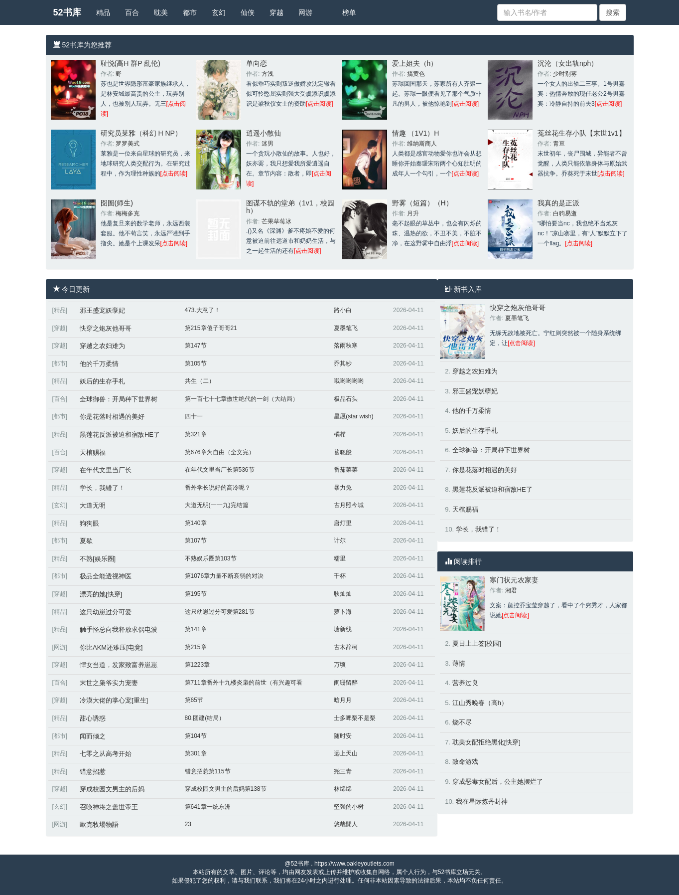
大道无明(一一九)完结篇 (217, 505)
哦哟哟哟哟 (349, 380)
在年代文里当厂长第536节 (220, 469)
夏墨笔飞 (346, 328)
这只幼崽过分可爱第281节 (220, 611)
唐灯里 (343, 523)
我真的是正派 (558, 203)
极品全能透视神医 (106, 576)
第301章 (196, 753)
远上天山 (346, 753)
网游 (305, 12)
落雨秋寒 (346, 345)
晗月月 (343, 700)
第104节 (196, 735)
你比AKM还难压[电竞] (111, 647)
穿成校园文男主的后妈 (112, 789)
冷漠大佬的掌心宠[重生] (114, 700)
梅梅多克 (127, 213)
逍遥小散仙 (263, 133)
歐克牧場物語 (99, 824)
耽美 (161, 12)
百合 (132, 12)
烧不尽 (462, 722)
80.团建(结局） (205, 718)
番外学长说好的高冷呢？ (218, 487)
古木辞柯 (346, 647)
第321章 (196, 434)
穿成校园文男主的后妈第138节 (226, 788)
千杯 (340, 575)
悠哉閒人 (346, 824)
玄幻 (219, 12)
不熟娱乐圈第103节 (211, 558)
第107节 (196, 540)
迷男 (267, 143)
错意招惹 (93, 771)
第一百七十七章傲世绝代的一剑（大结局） (241, 398)
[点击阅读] (319, 103)
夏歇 (86, 540)
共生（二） (200, 380)
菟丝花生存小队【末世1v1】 (582, 133)
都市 (190, 12)
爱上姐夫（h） (415, 63)
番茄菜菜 (346, 469)
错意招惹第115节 (208, 771)
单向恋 (256, 63)
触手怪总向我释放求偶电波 (118, 629)
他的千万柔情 (99, 363)
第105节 (196, 363)
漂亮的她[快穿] (101, 594)
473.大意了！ (202, 310)
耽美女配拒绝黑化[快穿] (486, 742)
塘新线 (343, 629)
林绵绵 (343, 788)
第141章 (196, 629)
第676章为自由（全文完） (220, 452)
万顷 (340, 664)
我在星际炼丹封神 (482, 801)
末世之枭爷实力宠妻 (109, 683)
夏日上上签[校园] (476, 643)
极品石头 (346, 398)
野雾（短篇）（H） (422, 203)
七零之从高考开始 (106, 753)
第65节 (194, 700)
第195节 (196, 593)
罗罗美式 (127, 143)
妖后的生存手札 (102, 381)
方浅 (267, 73)
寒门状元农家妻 (514, 580)
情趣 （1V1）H (415, 133)
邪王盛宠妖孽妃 (102, 310)
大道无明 (93, 505)
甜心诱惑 (93, 718)
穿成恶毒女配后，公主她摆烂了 (497, 781)
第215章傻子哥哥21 (211, 328)
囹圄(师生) (117, 203)
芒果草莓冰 (276, 221)
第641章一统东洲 (208, 806)
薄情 (458, 663)
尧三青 (343, 771)
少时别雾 (565, 73)
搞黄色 (416, 73)
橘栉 (340, 434)
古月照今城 (349, 505)
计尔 (340, 540)
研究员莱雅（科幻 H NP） (141, 133)
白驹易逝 (565, 213)
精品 (103, 12)
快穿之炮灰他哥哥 (106, 328)
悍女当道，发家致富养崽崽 (118, 665)
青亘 (559, 143)
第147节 (196, 345)
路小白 (343, 310)
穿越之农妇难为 (102, 346)
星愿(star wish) (353, 416)
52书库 (67, 12)
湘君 (511, 590)
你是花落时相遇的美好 (112, 416)
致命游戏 (465, 761)
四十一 (194, 416)
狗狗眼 (89, 523)
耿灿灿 (343, 593)
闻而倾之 (93, 736)
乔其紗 (343, 363)
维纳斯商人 (422, 143)
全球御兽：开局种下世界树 (118, 399)
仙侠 (248, 12)
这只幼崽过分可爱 (106, 612)
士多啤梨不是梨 (355, 718)
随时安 (343, 735)
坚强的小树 (349, 806)
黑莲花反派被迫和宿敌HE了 (120, 434)
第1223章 (197, 664)
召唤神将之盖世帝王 (109, 807)
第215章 (196, 647)
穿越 (276, 12)
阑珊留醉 (346, 682)
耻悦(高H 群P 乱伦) (130, 63)
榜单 (349, 12)
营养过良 (465, 683)
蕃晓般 (343, 452)
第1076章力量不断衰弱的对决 (224, 575)
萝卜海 (343, 611)
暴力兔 (343, 487)
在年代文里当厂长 (106, 470)
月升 (413, 213)
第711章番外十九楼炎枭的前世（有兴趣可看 (243, 682)
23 (188, 824)
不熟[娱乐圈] (98, 558)
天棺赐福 (93, 452)
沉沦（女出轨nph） (568, 63)
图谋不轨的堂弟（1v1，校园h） (290, 206)
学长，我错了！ (102, 488)
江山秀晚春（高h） (480, 703)
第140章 (196, 523)
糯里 (340, 558)
